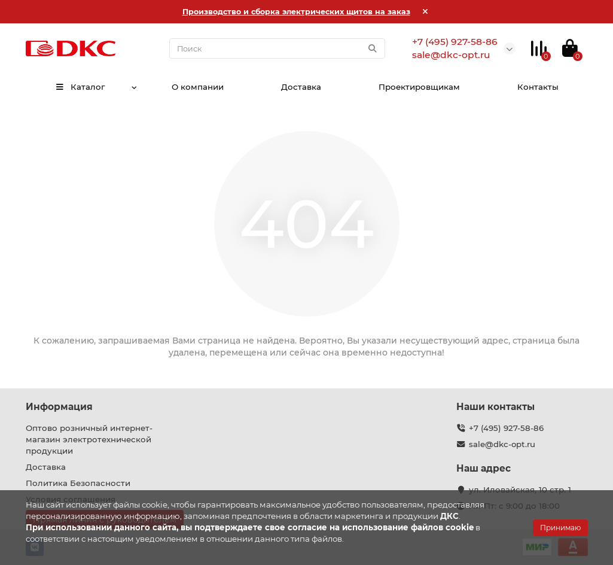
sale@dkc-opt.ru (502, 444)
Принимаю (560, 527)
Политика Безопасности (78, 483)
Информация (59, 406)
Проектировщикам (419, 87)
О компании (196, 87)
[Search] (277, 48)
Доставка (300, 87)
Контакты (538, 87)
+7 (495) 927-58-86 (506, 428)
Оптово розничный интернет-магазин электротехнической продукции (89, 439)
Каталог (80, 87)
